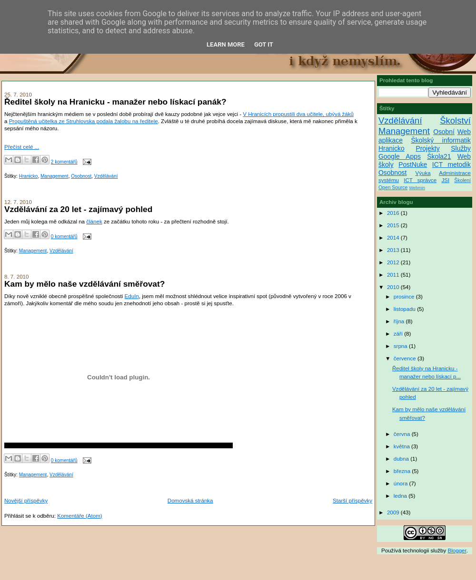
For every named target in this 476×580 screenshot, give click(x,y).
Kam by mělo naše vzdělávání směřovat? (84, 284)
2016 (394, 213)
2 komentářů (64, 161)
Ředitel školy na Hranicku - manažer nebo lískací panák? (115, 101)
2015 (394, 225)
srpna (401, 346)
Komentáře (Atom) (79, 516)
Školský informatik (441, 140)
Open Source (392, 187)
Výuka (423, 173)
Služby (461, 148)
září (399, 334)
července (405, 358)
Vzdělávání (106, 176)
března (403, 471)
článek (94, 221)
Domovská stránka (190, 500)
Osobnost (81, 176)
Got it (263, 44)
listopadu (405, 309)
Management (54, 176)
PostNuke (412, 164)
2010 (394, 287)
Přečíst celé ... (21, 147)
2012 (394, 262)
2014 (394, 238)
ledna (401, 496)
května (402, 446)
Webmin (417, 187)
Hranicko (28, 176)
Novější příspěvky (26, 500)
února (401, 483)
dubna (402, 459)
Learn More (226, 44)
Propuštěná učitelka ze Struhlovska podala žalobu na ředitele (83, 121)
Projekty (427, 148)
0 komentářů (64, 236)
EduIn (132, 296)
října (400, 321)
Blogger (457, 550)
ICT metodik (451, 164)
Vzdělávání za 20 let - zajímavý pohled (78, 209)
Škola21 (439, 156)
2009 (394, 512)
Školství (455, 121)
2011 (394, 275)
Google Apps (399, 156)
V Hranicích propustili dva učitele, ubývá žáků (298, 114)
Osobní (444, 131)
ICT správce (420, 180)
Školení (462, 180)
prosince (405, 297)
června (403, 434)
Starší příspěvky (352, 500)
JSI (445, 180)
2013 (394, 250)
